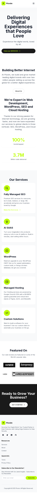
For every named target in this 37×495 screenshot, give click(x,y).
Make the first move (12, 210)
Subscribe (31, 478)
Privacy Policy (6, 463)
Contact (4, 450)
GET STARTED (18, 405)
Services (4, 444)
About (3, 447)
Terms (3, 460)
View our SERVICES (12, 51)
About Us (18, 91)
